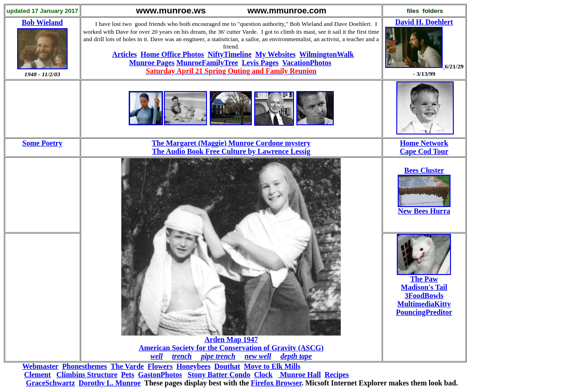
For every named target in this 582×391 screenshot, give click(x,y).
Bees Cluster (424, 170)
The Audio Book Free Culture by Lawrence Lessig (231, 151)
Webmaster (40, 366)
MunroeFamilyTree (207, 63)
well (156, 356)
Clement (37, 375)
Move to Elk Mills (272, 366)
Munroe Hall (299, 375)
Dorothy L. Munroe (110, 383)
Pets (127, 375)
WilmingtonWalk (326, 54)
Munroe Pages (152, 63)
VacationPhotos (306, 63)
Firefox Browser (276, 383)
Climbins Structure (87, 375)
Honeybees (193, 366)
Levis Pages (260, 63)
